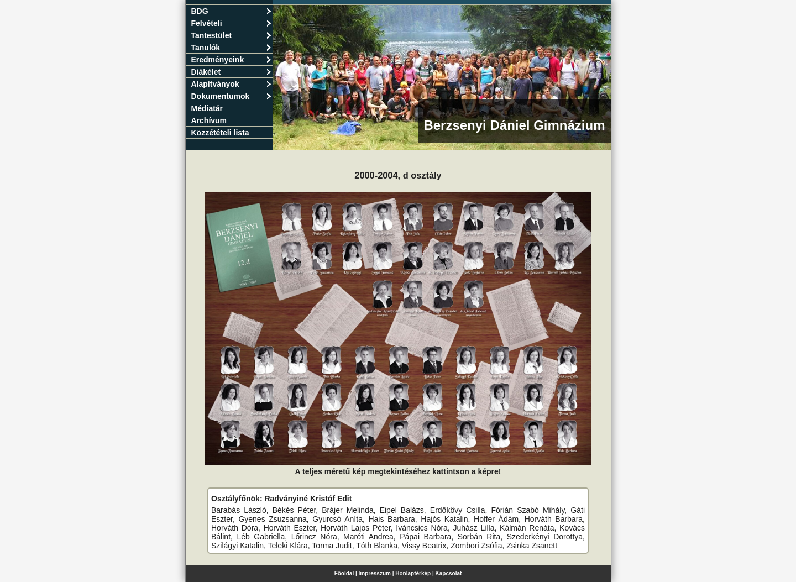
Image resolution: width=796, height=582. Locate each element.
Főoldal (344, 573)
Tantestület (231, 35)
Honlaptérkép (413, 573)
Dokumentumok (231, 96)
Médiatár (207, 108)
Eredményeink (231, 59)
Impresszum (375, 573)
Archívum (209, 120)
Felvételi (231, 23)
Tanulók (231, 47)
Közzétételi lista (220, 132)
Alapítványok (231, 84)
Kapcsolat (449, 573)
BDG (231, 11)
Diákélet (231, 71)
